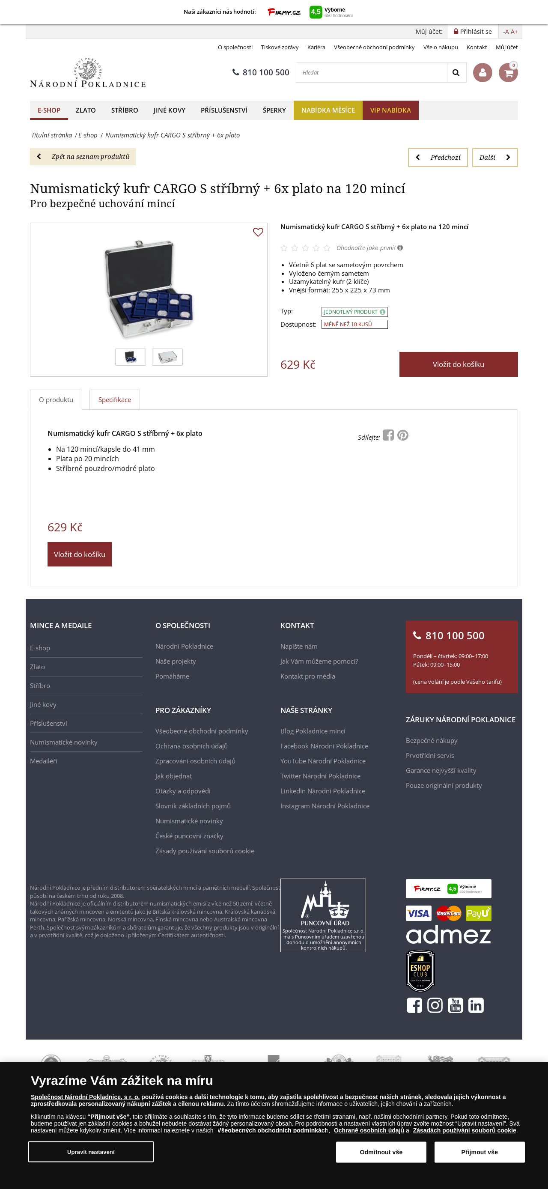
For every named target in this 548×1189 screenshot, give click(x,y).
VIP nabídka (390, 110)
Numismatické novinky (64, 742)
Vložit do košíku (458, 364)
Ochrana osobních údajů (191, 746)
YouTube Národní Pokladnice (323, 761)
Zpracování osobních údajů (195, 761)
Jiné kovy (169, 110)
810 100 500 (260, 72)
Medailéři (43, 761)
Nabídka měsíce (328, 110)
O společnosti (235, 47)
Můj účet (507, 47)
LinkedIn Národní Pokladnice (322, 791)
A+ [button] (514, 31)
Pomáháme (172, 676)
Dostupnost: (298, 324)
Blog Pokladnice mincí (312, 731)
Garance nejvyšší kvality (441, 770)
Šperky (274, 110)
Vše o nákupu (440, 47)
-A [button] (506, 31)
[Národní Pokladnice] (88, 72)
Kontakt (477, 47)
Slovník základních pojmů (193, 806)
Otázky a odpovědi (183, 791)
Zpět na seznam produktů (82, 156)
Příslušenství (224, 110)
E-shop (49, 110)
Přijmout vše (479, 1152)
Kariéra (316, 47)
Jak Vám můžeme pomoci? (319, 661)
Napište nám (299, 646)
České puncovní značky (189, 835)
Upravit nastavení (91, 1151)
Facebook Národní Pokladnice (324, 746)
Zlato (86, 110)
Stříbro (124, 110)
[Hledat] (371, 72)
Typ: (286, 311)
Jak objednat (173, 776)
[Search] (456, 72)
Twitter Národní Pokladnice (320, 776)
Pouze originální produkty (444, 785)
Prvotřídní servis (430, 755)
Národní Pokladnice (184, 646)
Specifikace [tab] (114, 399)
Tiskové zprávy (280, 47)
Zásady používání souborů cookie (204, 850)
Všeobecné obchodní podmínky (374, 47)
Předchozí (438, 157)
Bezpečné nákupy (432, 740)
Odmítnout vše (381, 1152)
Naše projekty (175, 661)
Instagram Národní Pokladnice (324, 806)
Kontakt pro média (307, 676)
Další (495, 157)
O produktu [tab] (56, 399)
